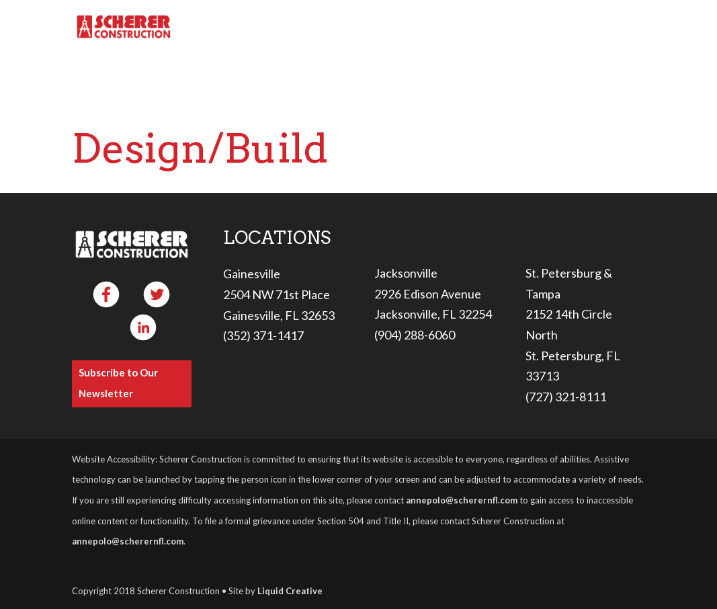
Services (353, 27)
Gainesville (251, 273)
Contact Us (606, 27)
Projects (440, 27)
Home (218, 27)
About (274, 27)
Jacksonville (405, 273)
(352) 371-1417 (263, 335)
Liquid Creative (290, 590)
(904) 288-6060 (414, 334)
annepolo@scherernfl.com (461, 500)
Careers (512, 27)
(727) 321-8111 (565, 396)
